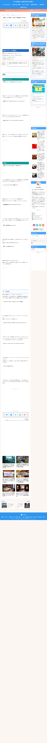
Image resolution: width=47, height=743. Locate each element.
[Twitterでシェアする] (7, 25)
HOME (23, 514)
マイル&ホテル (6, 4)
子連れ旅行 (41, 4)
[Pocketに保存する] (24, 25)
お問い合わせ (23, 7)
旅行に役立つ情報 (16, 4)
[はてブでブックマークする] (15, 25)
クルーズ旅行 (25, 4)
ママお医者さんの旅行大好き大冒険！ (23, 1)
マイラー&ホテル (21, 420)
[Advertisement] (24, 38)
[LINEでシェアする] (20, 25)
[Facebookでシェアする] (11, 25)
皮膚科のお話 (34, 4)
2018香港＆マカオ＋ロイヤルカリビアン (11, 420)
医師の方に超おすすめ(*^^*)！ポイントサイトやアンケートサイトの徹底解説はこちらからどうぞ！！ (23, 10)
